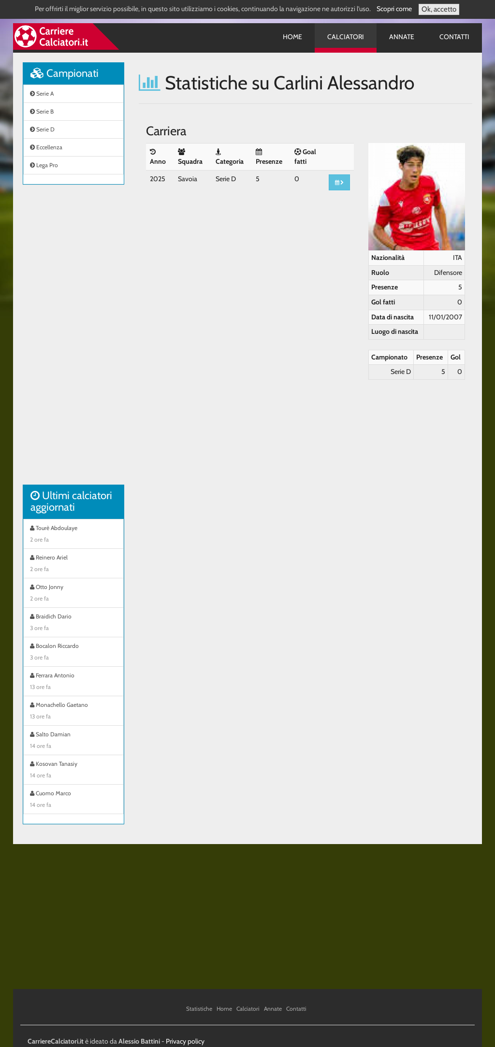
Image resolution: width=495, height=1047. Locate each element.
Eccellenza (46, 147)
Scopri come (394, 8)
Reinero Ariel (73, 564)
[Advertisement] (73, 340)
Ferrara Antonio (73, 682)
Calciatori (345, 36)
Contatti (454, 36)
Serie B (42, 111)
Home (292, 36)
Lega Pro (44, 165)
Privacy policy (185, 1041)
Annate (401, 36)
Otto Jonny (73, 593)
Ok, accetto (439, 9)
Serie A (42, 93)
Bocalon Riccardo (73, 652)
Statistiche (199, 1008)
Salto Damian (73, 741)
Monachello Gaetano (73, 711)
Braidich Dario (73, 623)
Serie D (42, 129)
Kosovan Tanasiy (73, 770)
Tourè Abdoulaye (73, 534)
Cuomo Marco (73, 800)
